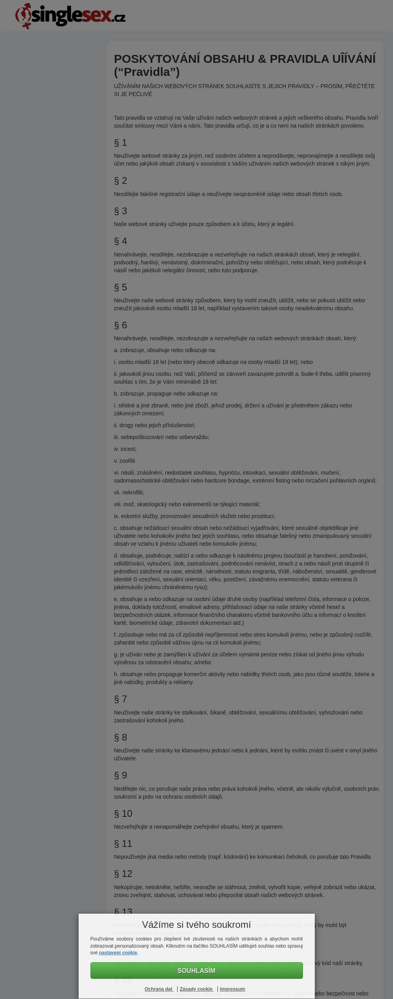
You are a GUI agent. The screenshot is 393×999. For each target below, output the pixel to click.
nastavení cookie (118, 953)
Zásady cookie (197, 989)
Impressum (232, 989)
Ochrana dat (159, 989)
